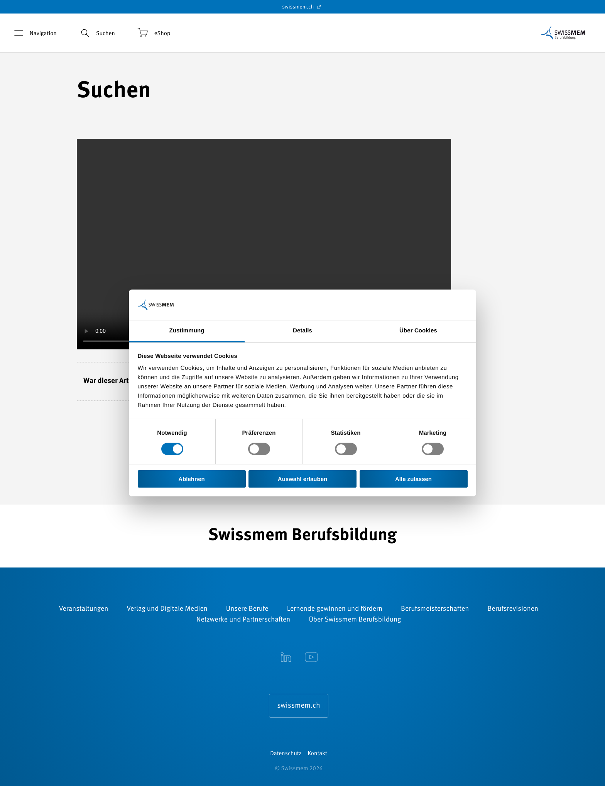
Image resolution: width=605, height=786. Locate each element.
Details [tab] (302, 330)
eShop (153, 33)
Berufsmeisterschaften (435, 609)
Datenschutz (285, 754)
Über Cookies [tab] (418, 330)
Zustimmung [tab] (186, 330)
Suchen (96, 33)
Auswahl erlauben (302, 479)
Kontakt (317, 754)
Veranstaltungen (83, 609)
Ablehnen (191, 479)
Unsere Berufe (247, 609)
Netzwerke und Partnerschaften (243, 620)
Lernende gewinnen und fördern (334, 609)
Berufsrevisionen (512, 609)
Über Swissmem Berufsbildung (355, 620)
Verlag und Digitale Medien (167, 609)
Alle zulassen (413, 479)
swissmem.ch (302, 7)
